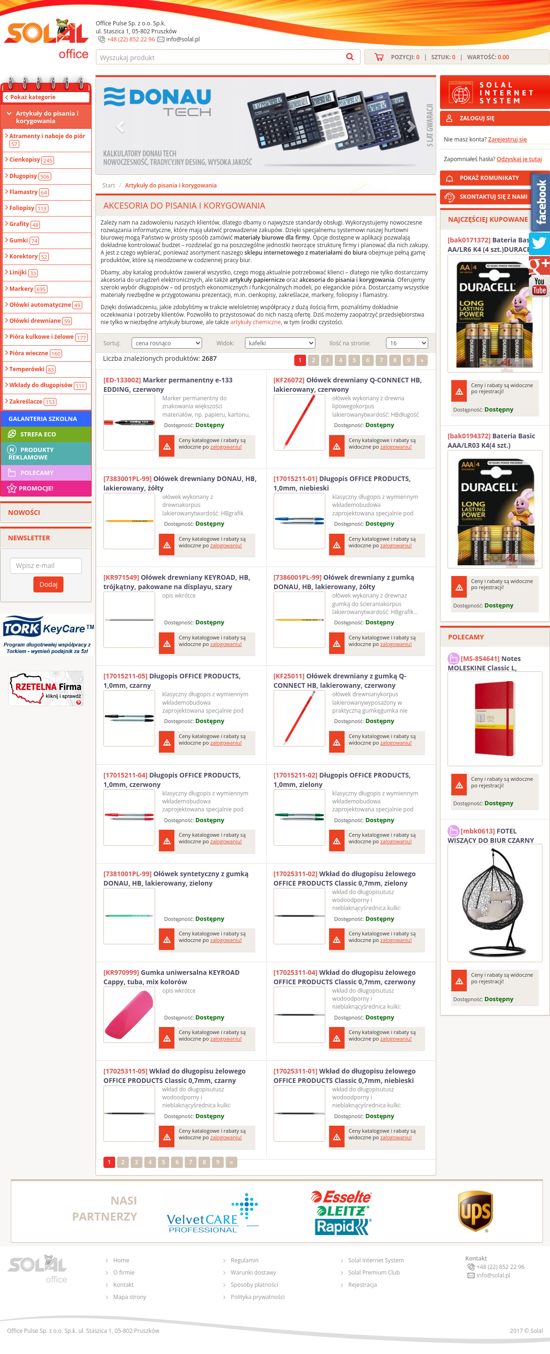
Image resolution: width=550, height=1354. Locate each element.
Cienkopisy (31, 160)
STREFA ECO (31, 434)
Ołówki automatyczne (45, 305)
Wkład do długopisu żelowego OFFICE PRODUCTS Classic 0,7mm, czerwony (345, 977)
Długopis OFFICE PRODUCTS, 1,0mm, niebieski (342, 483)
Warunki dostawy (253, 1272)
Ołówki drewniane (40, 321)
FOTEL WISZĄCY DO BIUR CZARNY (491, 834)
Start (108, 185)
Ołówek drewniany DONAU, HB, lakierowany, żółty (180, 483)
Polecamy (30, 473)
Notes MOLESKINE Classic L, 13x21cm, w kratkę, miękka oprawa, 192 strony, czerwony (492, 662)
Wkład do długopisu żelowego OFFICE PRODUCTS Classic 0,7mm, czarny (174, 1075)
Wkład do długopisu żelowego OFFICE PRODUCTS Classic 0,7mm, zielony (345, 878)
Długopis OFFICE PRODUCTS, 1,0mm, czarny (172, 680)
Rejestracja (362, 1285)
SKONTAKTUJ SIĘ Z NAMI (493, 197)
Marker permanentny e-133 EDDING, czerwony (168, 384)
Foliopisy (28, 208)
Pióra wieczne (35, 353)
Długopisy (30, 176)
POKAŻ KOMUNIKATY (503, 176)
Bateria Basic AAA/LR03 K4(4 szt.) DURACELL (491, 440)
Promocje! (29, 488)
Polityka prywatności (257, 1297)
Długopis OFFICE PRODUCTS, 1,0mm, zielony (342, 779)
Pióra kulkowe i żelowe (48, 337)
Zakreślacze (32, 401)
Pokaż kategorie (32, 97)
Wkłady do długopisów (47, 385)
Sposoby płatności (254, 1285)
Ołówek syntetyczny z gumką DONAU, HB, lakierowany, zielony (176, 878)
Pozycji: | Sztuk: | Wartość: (450, 57)
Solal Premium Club (374, 1272)
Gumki (24, 240)
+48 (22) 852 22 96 (131, 39)
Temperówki (32, 369)
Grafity (24, 224)
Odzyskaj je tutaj (519, 159)
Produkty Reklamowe (30, 452)
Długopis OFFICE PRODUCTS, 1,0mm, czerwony (172, 779)
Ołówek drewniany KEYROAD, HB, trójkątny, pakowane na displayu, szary (176, 582)
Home (121, 1260)
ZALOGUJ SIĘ (477, 118)
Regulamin (245, 1260)
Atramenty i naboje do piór (47, 140)
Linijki (23, 272)
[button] (121, 125)
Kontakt (123, 1285)
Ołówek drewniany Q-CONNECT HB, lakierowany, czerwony (348, 384)
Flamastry (29, 192)
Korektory (29, 256)
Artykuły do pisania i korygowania (47, 117)
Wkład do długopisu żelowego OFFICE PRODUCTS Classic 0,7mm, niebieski (345, 1075)
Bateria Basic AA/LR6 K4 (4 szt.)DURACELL (493, 244)
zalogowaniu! (226, 446)
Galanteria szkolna (42, 418)
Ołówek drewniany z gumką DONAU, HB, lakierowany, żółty (344, 582)
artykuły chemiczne (255, 322)
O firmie (123, 1272)
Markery (28, 289)
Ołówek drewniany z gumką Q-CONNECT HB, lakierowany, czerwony (340, 680)
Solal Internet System (376, 1260)
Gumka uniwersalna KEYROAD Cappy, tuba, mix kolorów (171, 977)
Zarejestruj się (507, 139)
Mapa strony (129, 1297)
